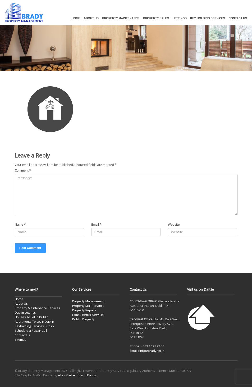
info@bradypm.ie (151, 351)
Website (174, 224)
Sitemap (21, 339)
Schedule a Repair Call (31, 330)
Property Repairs (84, 310)
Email (96, 224)
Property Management (88, 301)
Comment (23, 170)
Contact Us (22, 335)
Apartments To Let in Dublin (34, 321)
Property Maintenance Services (37, 308)
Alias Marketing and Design (77, 375)
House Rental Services (88, 314)
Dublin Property (83, 319)
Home (19, 299)
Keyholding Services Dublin (34, 326)
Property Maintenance (88, 305)
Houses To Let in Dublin (31, 317)
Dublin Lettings (25, 312)
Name (20, 224)
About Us (21, 303)
